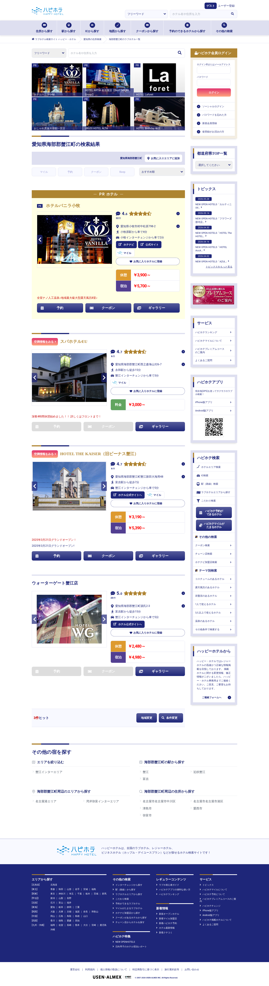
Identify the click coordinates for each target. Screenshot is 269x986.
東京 (52, 893)
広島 (61, 916)
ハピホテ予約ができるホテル (211, 512)
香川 (52, 920)
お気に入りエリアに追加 (163, 158)
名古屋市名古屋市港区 (208, 801)
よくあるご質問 (214, 360)
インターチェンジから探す (127, 885)
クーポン (96, 171)
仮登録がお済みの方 (213, 131)
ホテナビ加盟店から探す (126, 913)
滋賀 (77, 911)
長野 (69, 898)
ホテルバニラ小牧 (63, 205)
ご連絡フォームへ (211, 697)
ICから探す (92, 27)
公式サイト (150, 244)
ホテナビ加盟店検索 (214, 562)
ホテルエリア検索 (209, 467)
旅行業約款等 (172, 969)
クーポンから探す (147, 27)
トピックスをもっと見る (219, 266)
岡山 (52, 916)
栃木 (88, 893)
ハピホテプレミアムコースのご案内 (214, 351)
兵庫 (61, 911)
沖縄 (52, 929)
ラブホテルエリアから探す (213, 492)
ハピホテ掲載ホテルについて (216, 920)
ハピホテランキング (214, 332)
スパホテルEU (73, 341)
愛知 (52, 907)
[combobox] (199, 14)
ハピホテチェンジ (210, 906)
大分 (85, 925)
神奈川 (62, 893)
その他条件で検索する (214, 629)
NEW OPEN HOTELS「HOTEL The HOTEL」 (213, 232)
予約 (70, 171)
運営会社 (75, 969)
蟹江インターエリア (48, 772)
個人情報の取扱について (113, 969)
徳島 (61, 920)
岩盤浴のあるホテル (214, 595)
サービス (204, 323)
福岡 (52, 925)
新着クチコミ (164, 932)
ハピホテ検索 (208, 458)
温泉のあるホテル (214, 621)
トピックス (206, 189)
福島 (94, 889)
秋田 (61, 889)
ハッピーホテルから (214, 651)
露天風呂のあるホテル (214, 587)
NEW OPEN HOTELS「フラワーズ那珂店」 (213, 217)
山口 (85, 916)
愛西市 (197, 808)
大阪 (52, 911)
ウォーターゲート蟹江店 (55, 583)
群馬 (104, 893)
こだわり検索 (206, 500)
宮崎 (94, 925)
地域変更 (146, 718)
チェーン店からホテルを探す (129, 922)
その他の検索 (224, 27)
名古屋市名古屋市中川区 (159, 801)
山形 (69, 889)
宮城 (85, 889)
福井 (69, 902)
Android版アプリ (214, 410)
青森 (52, 889)
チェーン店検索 (214, 553)
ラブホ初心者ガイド (167, 885)
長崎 (69, 925)
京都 (69, 911)
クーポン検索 (214, 545)
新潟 (52, 898)
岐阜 (61, 907)
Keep (122, 171)
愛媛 (69, 920)
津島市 (147, 808)
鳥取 (69, 916)
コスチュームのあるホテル (214, 579)
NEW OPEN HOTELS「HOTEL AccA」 (211, 246)
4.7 (119, 352)
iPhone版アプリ (214, 402)
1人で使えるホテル (214, 604)
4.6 (124, 214)
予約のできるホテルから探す (187, 27)
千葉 (79, 893)
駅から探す (69, 27)
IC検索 (202, 475)
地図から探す (117, 27)
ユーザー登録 (226, 5)
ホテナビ (126, 244)
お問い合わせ (192, 969)
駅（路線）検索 (207, 484)
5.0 (119, 593)
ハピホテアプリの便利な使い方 (173, 889)
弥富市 (147, 815)
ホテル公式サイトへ (127, 494)
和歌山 (95, 911)
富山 (61, 902)
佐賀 (61, 925)
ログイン (214, 92)
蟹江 (146, 772)
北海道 (53, 884)
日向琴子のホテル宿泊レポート (130, 946)
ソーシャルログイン (213, 106)
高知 (77, 920)
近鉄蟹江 (199, 772)
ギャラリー (151, 308)
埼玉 (71, 893)
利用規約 (90, 969)
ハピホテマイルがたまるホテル (211, 525)
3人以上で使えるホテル (214, 612)
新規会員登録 (209, 123)
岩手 (77, 889)
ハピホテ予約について (212, 894)
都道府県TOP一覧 (212, 153)
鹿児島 (103, 925)
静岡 (69, 907)
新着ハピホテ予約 (166, 923)
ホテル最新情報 (165, 928)
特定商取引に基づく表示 (145, 969)
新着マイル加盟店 (166, 918)
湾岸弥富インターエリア (102, 801)
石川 (52, 902)
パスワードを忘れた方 (214, 114)
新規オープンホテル (167, 914)
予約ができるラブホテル (126, 903)
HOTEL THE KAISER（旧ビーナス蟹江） (99, 453)
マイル (44, 171)
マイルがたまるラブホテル (127, 908)
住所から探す (44, 27)
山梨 (61, 898)
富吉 (146, 779)
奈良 (85, 911)
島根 (77, 916)
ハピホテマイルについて (214, 340)
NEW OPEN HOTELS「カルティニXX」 (213, 203)
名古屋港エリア (45, 801)
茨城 (96, 893)
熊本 (77, 925)
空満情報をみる (45, 341)
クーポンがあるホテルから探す (130, 917)
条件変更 (169, 718)
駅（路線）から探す (124, 889)
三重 (77, 907)
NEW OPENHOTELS (124, 942)
